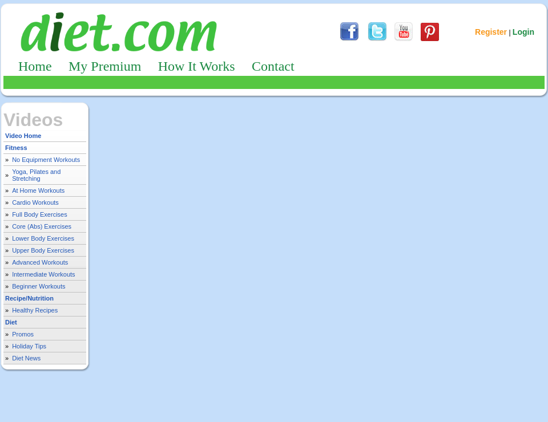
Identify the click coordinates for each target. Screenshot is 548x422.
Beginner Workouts (38, 286)
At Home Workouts (38, 190)
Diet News (26, 358)
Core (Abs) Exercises (41, 226)
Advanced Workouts (40, 262)
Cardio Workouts (35, 202)
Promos (23, 334)
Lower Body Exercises (43, 238)
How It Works (196, 66)
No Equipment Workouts (46, 159)
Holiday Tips (29, 346)
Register (491, 31)
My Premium (104, 66)
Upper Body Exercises (43, 250)
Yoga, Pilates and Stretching (36, 175)
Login (523, 31)
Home (35, 66)
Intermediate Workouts (43, 274)
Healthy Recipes (35, 310)
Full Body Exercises (39, 214)
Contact (273, 66)
